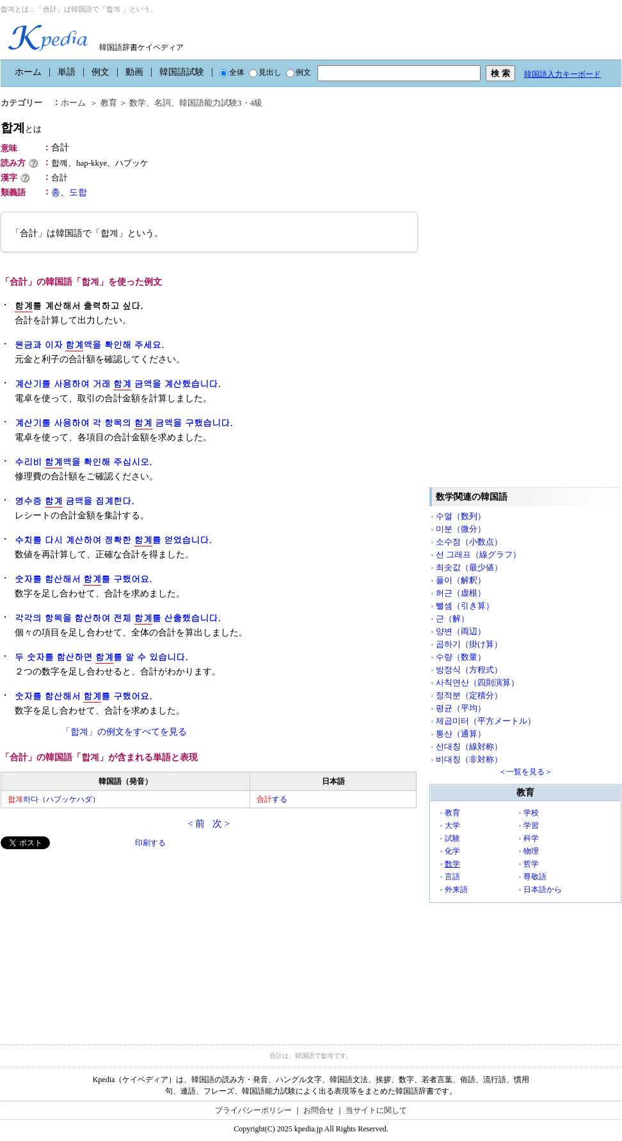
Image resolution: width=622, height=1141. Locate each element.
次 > (221, 823)
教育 (108, 103)
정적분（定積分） (469, 695)
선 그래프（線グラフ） (478, 554)
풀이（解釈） (461, 580)
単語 (67, 72)
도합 (78, 192)
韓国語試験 (181, 72)
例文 (100, 72)
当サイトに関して (376, 1110)
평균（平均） (461, 708)
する (272, 799)
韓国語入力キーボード (562, 74)
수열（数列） (461, 516)
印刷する (150, 842)
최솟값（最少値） (469, 567)
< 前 (196, 823)
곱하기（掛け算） (469, 644)
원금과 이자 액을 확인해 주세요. (89, 344)
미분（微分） (461, 529)
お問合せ (318, 1110)
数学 (137, 103)
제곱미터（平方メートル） (486, 721)
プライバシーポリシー (253, 1110)
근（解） (452, 618)
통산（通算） (461, 733)
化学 (452, 851)
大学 (452, 825)
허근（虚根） (461, 593)
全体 (231, 72)
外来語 (456, 889)
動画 (134, 72)
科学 (531, 838)
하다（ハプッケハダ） (54, 799)
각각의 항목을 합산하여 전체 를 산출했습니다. (118, 618)
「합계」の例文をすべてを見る (124, 732)
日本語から (542, 889)
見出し (265, 72)
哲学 (531, 863)
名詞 (162, 103)
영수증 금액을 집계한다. (74, 500)
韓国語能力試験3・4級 (220, 103)
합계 (21, 127)
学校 (531, 812)
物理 (531, 851)
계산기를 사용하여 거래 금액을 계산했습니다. (118, 383)
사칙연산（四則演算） (477, 682)
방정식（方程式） (469, 669)
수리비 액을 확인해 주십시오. (83, 461)
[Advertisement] (97, 939)
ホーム (28, 72)
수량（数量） (461, 657)
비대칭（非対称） (469, 759)
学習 (531, 825)
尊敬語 (534, 876)
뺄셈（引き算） (465, 605)
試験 (452, 838)
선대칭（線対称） (469, 746)
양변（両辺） (461, 631)
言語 (452, 876)
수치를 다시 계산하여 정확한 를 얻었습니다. (113, 540)
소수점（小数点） (469, 542)
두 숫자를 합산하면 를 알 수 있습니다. (101, 657)
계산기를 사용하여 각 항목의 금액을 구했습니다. (124, 422)
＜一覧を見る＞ (525, 771)
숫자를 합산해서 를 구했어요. (83, 579)
